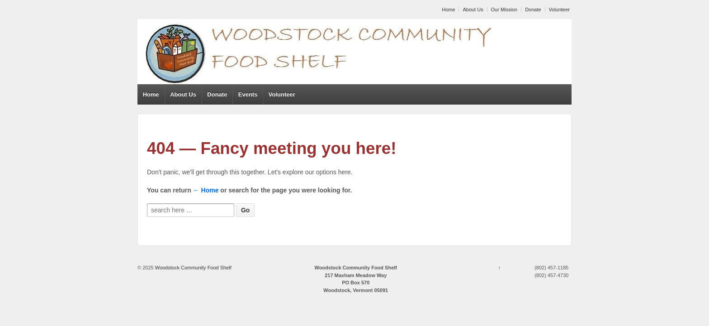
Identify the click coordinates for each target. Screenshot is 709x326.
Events (248, 94)
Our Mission (504, 9)
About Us (473, 9)
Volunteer (559, 9)
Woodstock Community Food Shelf (193, 267)
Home (448, 9)
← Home (206, 190)
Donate (533, 9)
